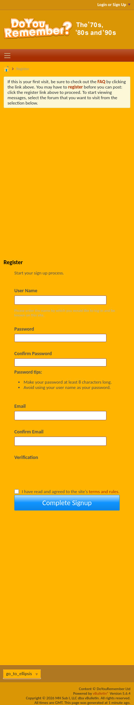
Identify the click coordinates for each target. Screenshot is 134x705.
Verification (26, 457)
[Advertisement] (67, 178)
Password (24, 329)
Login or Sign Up (114, 4)
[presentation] (68, 474)
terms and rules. (104, 491)
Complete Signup (67, 502)
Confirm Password (33, 354)
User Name (25, 291)
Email (20, 406)
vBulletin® (101, 693)
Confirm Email (29, 432)
